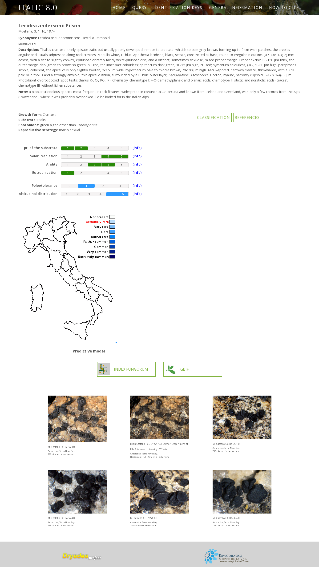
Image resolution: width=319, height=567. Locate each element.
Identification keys (177, 7)
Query (139, 7)
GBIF (177, 369)
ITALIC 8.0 (37, 7)
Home (119, 7)
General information (235, 7)
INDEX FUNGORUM (123, 369)
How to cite (284, 7)
